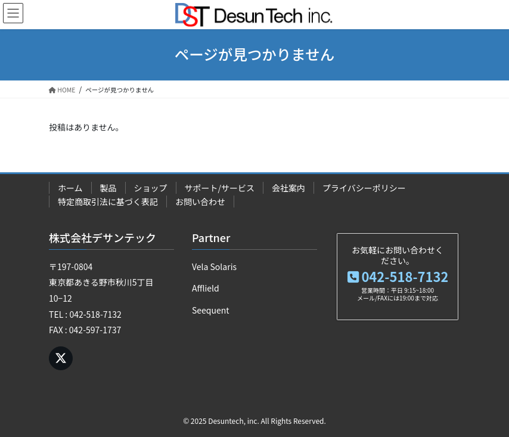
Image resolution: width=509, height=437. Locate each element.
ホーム (70, 188)
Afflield (205, 288)
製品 (108, 188)
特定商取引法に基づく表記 (108, 201)
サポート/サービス (220, 188)
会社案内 (288, 188)
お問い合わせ (200, 201)
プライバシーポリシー (364, 188)
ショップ (150, 188)
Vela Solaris (214, 266)
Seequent (210, 310)
